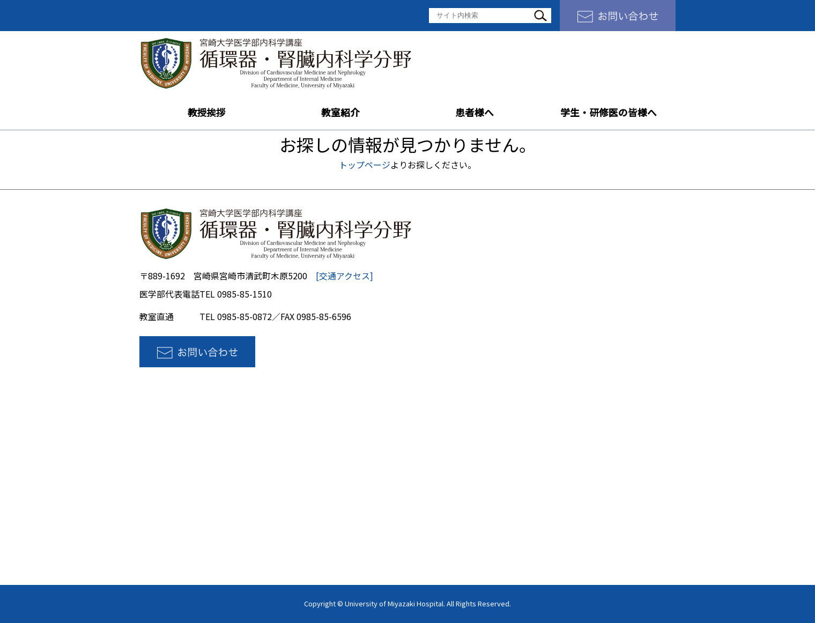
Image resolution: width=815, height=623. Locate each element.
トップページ (364, 164)
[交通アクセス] (344, 275)
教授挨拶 (207, 112)
